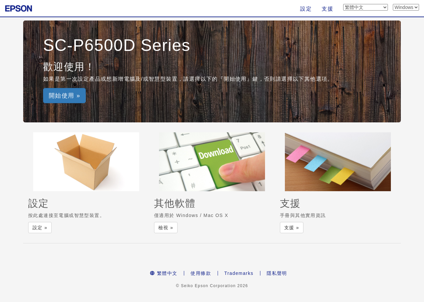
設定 (306, 9)
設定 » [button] (39, 227)
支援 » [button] (291, 227)
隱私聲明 (277, 273)
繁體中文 (163, 273)
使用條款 (200, 273)
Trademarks (238, 273)
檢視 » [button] (165, 227)
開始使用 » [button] (64, 95)
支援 (327, 9)
